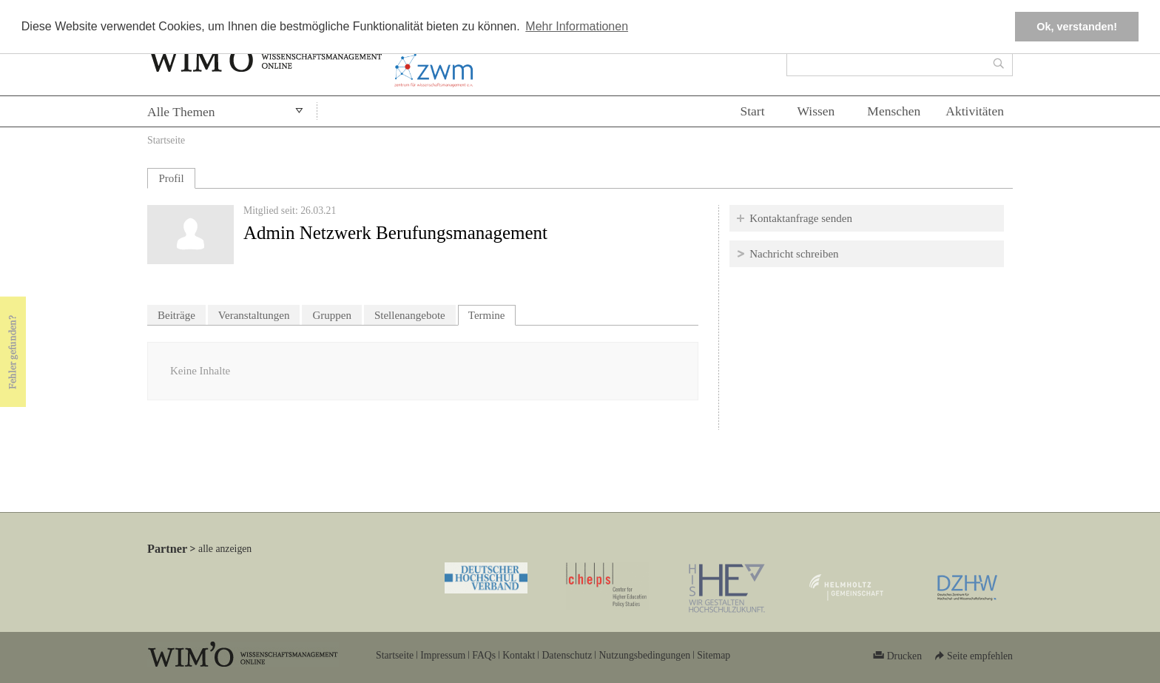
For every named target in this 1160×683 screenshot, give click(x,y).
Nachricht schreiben (793, 254)
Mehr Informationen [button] (576, 26)
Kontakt (518, 655)
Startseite (166, 140)
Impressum (442, 655)
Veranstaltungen (254, 315)
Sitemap (713, 655)
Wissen (816, 111)
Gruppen (331, 315)
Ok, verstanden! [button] (1076, 27)
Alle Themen (181, 111)
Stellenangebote (409, 315)
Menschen (893, 111)
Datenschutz (567, 655)
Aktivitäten (974, 111)
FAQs (484, 655)
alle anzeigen (225, 548)
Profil (170, 178)
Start (752, 111)
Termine (492, 313)
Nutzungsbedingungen (644, 655)
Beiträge (176, 315)
